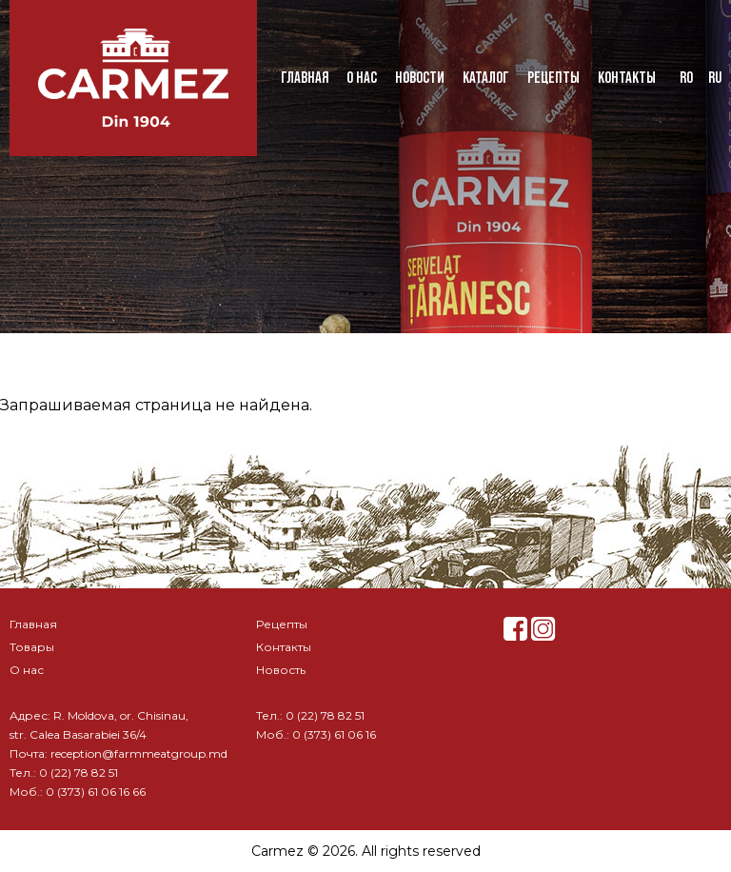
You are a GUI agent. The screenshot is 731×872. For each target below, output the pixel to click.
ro (686, 78)
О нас (361, 78)
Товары (32, 647)
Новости (420, 78)
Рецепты (553, 78)
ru (714, 78)
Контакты (627, 78)
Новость (281, 670)
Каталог (486, 78)
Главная (304, 78)
